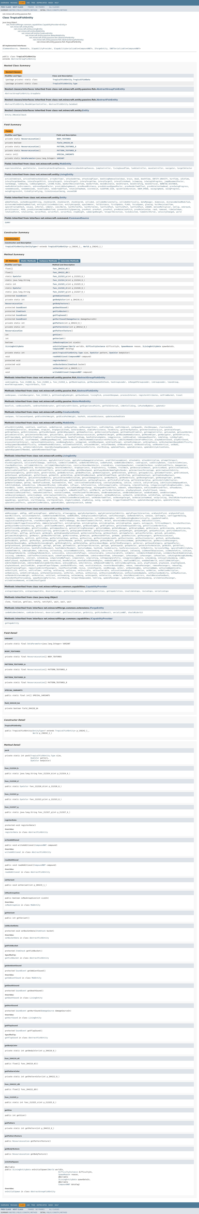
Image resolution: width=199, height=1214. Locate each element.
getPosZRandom (91, 541)
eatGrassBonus (78, 430)
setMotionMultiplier (168, 570)
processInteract (128, 395)
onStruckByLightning (125, 563)
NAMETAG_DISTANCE (168, 184)
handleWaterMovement (65, 548)
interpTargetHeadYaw (15, 181)
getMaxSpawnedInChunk (98, 382)
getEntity (88, 612)
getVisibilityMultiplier (165, 480)
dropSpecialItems (60, 430)
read (81, 565)
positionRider (28, 565)
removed (163, 209)
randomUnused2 (28, 189)
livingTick (95, 395)
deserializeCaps (54, 591)
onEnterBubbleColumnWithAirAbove (44, 563)
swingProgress (172, 189)
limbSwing (22, 184)
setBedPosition (75, 495)
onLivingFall (60, 490)
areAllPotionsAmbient (116, 460)
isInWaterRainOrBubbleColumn (177, 553)
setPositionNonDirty (158, 573)
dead (136, 179)
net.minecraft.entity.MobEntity (31, 31)
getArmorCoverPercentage (141, 470)
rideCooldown (175, 209)
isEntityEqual (121, 551)
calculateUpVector (31, 516)
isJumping (137, 181)
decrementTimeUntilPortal (89, 521)
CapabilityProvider (96, 586)
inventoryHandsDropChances (80, 168)
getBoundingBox (73, 526)
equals (136, 523)
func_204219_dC (60, 269)
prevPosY (97, 209)
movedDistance (107, 184)
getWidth (166, 546)
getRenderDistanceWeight (40, 543)
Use (28, 3)
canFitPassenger (117, 516)
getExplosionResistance (105, 531)
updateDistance (134, 447)
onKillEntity (85, 563)
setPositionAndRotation (111, 573)
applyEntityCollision (59, 460)
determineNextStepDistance (126, 521)
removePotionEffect (42, 493)
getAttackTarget (172, 430)
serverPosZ (66, 212)
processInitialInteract (16, 442)
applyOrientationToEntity (111, 513)
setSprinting (160, 497)
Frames (31, 7)
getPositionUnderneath (105, 538)
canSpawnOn (136, 427)
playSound (164, 563)
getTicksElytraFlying (118, 480)
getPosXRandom (172, 538)
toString (97, 578)
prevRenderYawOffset (135, 186)
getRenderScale (126, 478)
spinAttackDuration (126, 189)
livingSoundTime (121, 168)
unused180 (72, 191)
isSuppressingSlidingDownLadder (166, 485)
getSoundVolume (59, 480)
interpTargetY (71, 181)
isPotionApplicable (107, 485)
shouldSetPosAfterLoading (18, 578)
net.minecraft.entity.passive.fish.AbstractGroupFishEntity (58, 40)
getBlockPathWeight (44, 416)
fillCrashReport (163, 523)
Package (13, 3)
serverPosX (40, 212)
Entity (62, 25)
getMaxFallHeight (105, 435)
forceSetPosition (181, 523)
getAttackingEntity (14, 473)
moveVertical (151, 184)
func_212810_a (60, 382)
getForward (35, 533)
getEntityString (43, 531)
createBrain (107, 465)
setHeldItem (140, 495)
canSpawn (9, 416)
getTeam (57, 546)
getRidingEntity (63, 543)
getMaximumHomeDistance (128, 435)
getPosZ (78, 541)
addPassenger (11, 513)
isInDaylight (176, 437)
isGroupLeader (158, 382)
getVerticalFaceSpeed (55, 437)
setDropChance (150, 442)
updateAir (160, 406)
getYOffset (178, 546)
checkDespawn (150, 427)
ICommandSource (10, 49)
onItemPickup (11, 490)
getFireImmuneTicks (176, 531)
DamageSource (73, 319)
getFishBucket (60, 311)
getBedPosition (83, 473)
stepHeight (78, 212)
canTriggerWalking (177, 516)
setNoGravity (11, 573)
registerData (59, 360)
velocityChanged (166, 212)
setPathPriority (13, 447)
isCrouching (56, 551)
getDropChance (12, 432)
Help (57, 3)
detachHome (33, 430)
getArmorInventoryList (151, 430)
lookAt (20, 488)
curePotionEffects (164, 465)
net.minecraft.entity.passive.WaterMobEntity (45, 35)
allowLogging (69, 513)
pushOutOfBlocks (69, 565)
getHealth (54, 475)
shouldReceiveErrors (134, 575)
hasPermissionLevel (129, 548)
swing (97, 500)
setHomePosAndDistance (49, 445)
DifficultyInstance (95, 346)
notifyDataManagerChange (79, 488)
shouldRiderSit (135, 612)
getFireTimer (11, 533)
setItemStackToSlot (72, 445)
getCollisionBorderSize (154, 526)
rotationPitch (12, 212)
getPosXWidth (11, 541)
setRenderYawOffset (101, 497)
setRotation (38, 575)
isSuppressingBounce (133, 558)
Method (33, 10)
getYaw (27, 483)
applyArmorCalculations (35, 460)
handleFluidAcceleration (17, 548)
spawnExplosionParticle (83, 447)
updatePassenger (111, 578)
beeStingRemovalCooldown (112, 179)
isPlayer (74, 485)
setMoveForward (124, 445)
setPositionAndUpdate (135, 573)
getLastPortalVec (144, 533)
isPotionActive (88, 485)
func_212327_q (60, 292)
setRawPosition (178, 573)
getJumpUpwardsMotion (15, 478)
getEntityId (27, 531)
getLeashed (169, 432)
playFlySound (150, 563)
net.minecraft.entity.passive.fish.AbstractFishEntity (51, 38)
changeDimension (66, 518)
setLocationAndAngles (121, 570)
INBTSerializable (118, 49)
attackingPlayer (90, 179)
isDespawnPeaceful (147, 437)
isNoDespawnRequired (50, 440)
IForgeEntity (101, 49)
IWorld (72, 346)
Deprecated (42, 3)
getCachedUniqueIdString (128, 526)
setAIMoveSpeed (95, 442)
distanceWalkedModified (178, 202)
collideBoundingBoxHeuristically (132, 518)
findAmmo (112, 468)
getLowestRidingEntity (16, 536)
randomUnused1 (12, 189)
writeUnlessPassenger (164, 578)
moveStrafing (136, 184)
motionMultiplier (162, 207)
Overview (5, 3)
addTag (23, 513)
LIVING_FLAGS (54, 184)
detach (107, 521)
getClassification (72, 612)
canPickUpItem (106, 427)
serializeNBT (119, 612)
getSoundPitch (43, 480)
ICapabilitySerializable (66, 49)
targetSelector (184, 168)
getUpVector (131, 546)
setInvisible (84, 570)
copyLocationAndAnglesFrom (18, 521)
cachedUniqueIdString (30, 202)
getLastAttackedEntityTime (66, 478)
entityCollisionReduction (50, 204)
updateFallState (171, 500)
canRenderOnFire (135, 516)
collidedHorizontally (106, 202)
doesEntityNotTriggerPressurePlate (22, 523)
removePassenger (142, 565)
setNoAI (174, 445)
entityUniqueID (72, 204)
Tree (33, 3)
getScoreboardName (98, 543)
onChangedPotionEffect (105, 488)
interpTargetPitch (36, 181)
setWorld (117, 575)
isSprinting (92, 558)
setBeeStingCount (93, 495)
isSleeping (124, 485)
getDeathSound (60, 307)
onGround (185, 207)
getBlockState (119, 473)
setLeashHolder (91, 445)
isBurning (43, 551)
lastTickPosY (121, 207)
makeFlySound (11, 560)
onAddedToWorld (149, 560)
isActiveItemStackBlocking (87, 483)
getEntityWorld (60, 531)
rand (155, 209)
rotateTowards (94, 568)
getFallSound (40, 475)
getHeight (47, 533)
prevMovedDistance (87, 186)
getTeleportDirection (88, 546)
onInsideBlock (70, 563)
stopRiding (87, 500)
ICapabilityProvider (41, 49)
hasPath (81, 416)
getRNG (177, 478)
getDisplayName (136, 528)
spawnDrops (10, 500)
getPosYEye (35, 541)
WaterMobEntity (81, 401)
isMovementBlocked (46, 485)
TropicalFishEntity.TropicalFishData (71, 80)
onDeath (122, 488)
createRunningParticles (45, 521)
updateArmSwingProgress (149, 500)
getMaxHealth (110, 478)
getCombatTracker (163, 473)
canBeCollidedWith (67, 463)
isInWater (129, 553)
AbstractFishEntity (107, 100)
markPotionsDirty (33, 488)
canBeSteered (55, 427)
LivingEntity (66, 174)
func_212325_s (60, 284)
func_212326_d (60, 288)
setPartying (51, 497)
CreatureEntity (71, 412)
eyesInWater (88, 204)
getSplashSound (12, 546)
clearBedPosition (13, 465)
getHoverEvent (110, 533)
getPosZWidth (106, 541)
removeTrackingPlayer (15, 568)
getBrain (132, 473)
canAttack (30, 427)
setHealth (127, 495)
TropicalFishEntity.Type (65, 84)
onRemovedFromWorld (103, 563)
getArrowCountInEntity (167, 470)
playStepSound (178, 563)
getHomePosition (85, 432)
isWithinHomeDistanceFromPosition (135, 440)
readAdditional (60, 357)
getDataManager (119, 528)
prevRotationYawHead (157, 186)
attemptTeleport (169, 460)
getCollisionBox (40, 528)
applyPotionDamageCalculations (87, 460)
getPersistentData (14, 538)
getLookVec (169, 533)
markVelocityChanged (55, 488)
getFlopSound (59, 315)
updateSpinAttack (74, 503)
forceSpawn (137, 204)
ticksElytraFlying (33, 191)
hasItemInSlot (59, 483)
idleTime (184, 179)
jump (187, 485)
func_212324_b (60, 280)
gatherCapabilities (73, 591)
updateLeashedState (115, 416)
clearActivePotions (177, 463)
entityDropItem (72, 523)
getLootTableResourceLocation (80, 435)
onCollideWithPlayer (169, 560)
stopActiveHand (72, 500)
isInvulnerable (95, 553)
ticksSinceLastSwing (55, 191)
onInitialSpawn (60, 346)
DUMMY (7, 223)
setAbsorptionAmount (15, 495)
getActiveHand (160, 468)
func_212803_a (44, 382)
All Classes (54, 7)
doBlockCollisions (151, 521)
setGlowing (58, 570)
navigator (170, 168)
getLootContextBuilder (36, 435)
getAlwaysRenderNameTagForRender (110, 470)
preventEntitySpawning (68, 209)
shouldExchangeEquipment (57, 447)
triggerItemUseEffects (124, 500)
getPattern (58, 323)
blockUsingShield (13, 463)
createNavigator (26, 395)
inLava (29, 207)
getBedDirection (65, 473)
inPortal (39, 207)
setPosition (91, 573)
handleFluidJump (76, 437)
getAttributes (48, 473)
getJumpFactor (126, 533)
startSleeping (38, 500)
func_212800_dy (27, 382)
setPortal (68, 573)
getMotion (84, 536)
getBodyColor (59, 300)
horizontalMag (162, 548)
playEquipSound (133, 490)
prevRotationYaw (142, 209)
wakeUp (88, 503)
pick (140, 563)
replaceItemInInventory (42, 442)
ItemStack (21, 311)
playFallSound (150, 490)
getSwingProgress (96, 480)
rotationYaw (27, 212)
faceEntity (113, 430)
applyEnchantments (87, 513)
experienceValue (13, 168)
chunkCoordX (49, 202)
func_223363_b (43, 395)
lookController (138, 168)
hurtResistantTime (164, 204)
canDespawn (10, 395)
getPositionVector (144, 538)
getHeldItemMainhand (84, 475)
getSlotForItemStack (32, 437)
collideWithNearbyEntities (58, 465)
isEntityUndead (12, 485)
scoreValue (92, 189)
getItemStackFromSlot (131, 432)
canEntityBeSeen (157, 463)
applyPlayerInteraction (137, 513)
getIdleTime (124, 475)
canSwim (149, 516)
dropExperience (81, 468)
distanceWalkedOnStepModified (20, 204)
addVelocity (55, 513)
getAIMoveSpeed (84, 470)
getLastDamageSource (92, 478)
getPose (74, 538)
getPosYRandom (65, 541)
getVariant (58, 338)
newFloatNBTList (132, 560)
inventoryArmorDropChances (51, 168)
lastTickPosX (106, 207)
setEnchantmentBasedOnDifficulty (175, 442)
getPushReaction (143, 541)
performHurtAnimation (113, 490)
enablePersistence (96, 430)
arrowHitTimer (57, 179)
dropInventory (99, 468)
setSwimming (77, 575)
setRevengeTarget (121, 497)
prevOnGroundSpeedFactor (110, 186)
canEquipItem (70, 427)
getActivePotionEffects (41, 470)
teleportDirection (113, 212)
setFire (22, 570)
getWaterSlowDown (13, 483)
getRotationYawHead (14, 480)
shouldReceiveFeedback (157, 575)
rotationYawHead (77, 189)
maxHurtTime (92, 184)
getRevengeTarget (145, 478)
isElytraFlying (150, 483)
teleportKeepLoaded (81, 578)
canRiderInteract (35, 612)
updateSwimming (144, 578)
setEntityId (11, 570)
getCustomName (103, 528)
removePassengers (161, 565)
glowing (149, 204)
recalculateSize (93, 565)
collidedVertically (129, 202)
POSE (23, 209)
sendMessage (109, 568)
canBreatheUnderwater (43, 406)
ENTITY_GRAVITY (160, 179)
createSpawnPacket (124, 465)
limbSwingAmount (38, 184)
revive (82, 568)
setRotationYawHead (142, 497)
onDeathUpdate (135, 488)
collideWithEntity (33, 465)
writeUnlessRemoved (14, 580)
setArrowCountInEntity (54, 495)
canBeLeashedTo (23, 406)
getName (115, 536)
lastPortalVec (91, 207)
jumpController (103, 168)
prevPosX (86, 209)
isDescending (92, 551)
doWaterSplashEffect (52, 523)
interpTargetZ (105, 181)
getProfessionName (124, 541)
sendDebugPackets (64, 442)
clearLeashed (165, 427)
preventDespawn (110, 395)
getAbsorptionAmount (140, 468)
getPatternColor (61, 327)
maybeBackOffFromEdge (30, 560)
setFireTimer (34, 570)
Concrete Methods (70, 261)
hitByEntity (147, 548)
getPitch (29, 538)
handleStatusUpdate (96, 437)
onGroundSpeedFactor (43, 186)
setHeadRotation (112, 495)
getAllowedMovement (54, 526)
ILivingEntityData (14, 346)
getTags (47, 546)
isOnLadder (62, 485)
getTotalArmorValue (141, 480)
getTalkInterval (110, 406)
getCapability (146, 473)
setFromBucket (167, 395)
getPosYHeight (49, 541)
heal (70, 483)
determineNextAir (63, 468)
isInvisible (58, 553)
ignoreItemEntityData (181, 548)
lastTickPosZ (136, 207)
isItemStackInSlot (14, 440)
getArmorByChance (129, 430)
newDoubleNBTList (113, 560)
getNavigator (164, 435)
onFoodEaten (175, 488)
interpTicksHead (122, 181)
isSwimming (150, 558)
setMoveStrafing (142, 445)
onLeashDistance (95, 416)
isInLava (187, 551)
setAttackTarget (113, 442)
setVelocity (105, 575)
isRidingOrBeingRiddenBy (180, 556)
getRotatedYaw (80, 543)
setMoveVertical (161, 445)
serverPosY (53, 212)
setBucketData (60, 364)
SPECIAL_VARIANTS (65, 154)
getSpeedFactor (171, 543)
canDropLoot (141, 463)
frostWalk (123, 468)
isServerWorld (70, 440)
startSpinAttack (55, 500)
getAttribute (32, 473)
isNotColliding (127, 406)
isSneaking (42, 558)
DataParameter (28, 158)
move (45, 560)
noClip (176, 207)
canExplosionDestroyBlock (93, 516)
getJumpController (153, 432)
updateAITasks (118, 447)
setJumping (167, 495)
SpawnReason (127, 346)
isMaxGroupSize (60, 342)
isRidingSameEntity (14, 558)
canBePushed (106, 463)
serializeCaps (162, 591)
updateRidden (57, 503)
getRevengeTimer (164, 478)
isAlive (127, 483)
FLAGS (127, 204)
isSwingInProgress (153, 181)
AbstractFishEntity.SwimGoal (63, 104)
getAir (39, 526)
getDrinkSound (181, 473)
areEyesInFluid (159, 513)
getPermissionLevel (163, 536)
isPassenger (118, 556)
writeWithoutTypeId (36, 580)
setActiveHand (34, 495)
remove (162, 490)
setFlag (47, 570)
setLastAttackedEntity (16, 497)
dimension (159, 202)
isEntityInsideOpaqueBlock (173, 483)
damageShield (26, 468)
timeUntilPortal (148, 212)
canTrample (160, 516)
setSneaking (63, 575)
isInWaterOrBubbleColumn (149, 553)
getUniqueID (117, 546)
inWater (49, 207)
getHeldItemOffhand (106, 475)
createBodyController (15, 430)
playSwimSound (12, 565)
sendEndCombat (151, 493)
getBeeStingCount (101, 473)
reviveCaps (147, 591)
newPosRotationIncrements (18, 186)
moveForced (55, 560)
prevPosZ (107, 209)
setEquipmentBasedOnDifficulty (20, 445)
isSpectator (78, 558)
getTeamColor (69, 546)
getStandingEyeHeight (62, 395)
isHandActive (28, 485)
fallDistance (102, 204)
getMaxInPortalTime (51, 536)
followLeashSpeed (24, 416)
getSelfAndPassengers (120, 543)
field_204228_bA (65, 143)
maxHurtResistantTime (73, 184)
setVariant (58, 368)
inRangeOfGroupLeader (138, 382)
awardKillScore (12, 516)
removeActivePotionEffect (18, 493)
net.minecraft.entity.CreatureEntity (37, 33)
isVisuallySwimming (167, 558)
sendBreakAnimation (111, 493)
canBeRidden (73, 516)
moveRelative (69, 560)
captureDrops (34, 518)
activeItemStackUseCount (35, 179)
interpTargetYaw (88, 181)
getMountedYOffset (101, 536)
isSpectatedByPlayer (60, 558)
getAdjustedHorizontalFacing (19, 526)
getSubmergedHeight (31, 546)
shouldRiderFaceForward (180, 497)
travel (179, 395)
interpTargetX (55, 181)
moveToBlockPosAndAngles (90, 560)
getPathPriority (181, 435)
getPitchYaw (42, 538)
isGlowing (135, 551)
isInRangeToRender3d (15, 553)
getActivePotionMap (64, 470)
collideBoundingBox (104, 518)
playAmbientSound (163, 440)
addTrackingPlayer (37, 513)
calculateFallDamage (34, 463)
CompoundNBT (85, 49)
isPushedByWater (146, 406)
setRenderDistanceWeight (17, 575)
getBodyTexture (60, 304)
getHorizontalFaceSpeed (106, 432)
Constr (26, 10)
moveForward (122, 184)
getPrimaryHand (12, 437)
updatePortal (128, 578)
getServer (138, 543)
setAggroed (81, 442)
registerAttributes (148, 395)
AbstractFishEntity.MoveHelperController (26, 104)
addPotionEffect (13, 460)
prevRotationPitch (123, 209)
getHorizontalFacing (91, 533)
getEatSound (11, 475)
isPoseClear (159, 556)
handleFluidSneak (41, 483)
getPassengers (145, 536)
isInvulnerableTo (114, 553)
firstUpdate (117, 204)
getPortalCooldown (59, 538)
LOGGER (148, 207)
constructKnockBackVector (86, 465)
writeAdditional (61, 372)
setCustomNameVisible (169, 568)
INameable (24, 49)
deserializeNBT (53, 612)
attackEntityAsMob (14, 427)
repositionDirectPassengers (42, 568)
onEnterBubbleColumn (15, 563)
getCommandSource (58, 528)
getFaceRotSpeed (47, 432)
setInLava (71, 570)
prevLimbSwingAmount (65, 186)
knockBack (10, 488)
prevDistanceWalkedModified (41, 209)
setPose (79, 573)
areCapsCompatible (14, 591)
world (178, 212)
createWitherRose (144, 465)
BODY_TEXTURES (64, 139)
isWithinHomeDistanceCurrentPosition (97, 440)
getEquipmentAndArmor (81, 531)
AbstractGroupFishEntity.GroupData (22, 93)
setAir (120, 568)
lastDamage (10, 184)
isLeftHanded (31, 440)
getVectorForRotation (149, 546)
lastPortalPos (75, 207)
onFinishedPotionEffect (156, 488)
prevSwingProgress (179, 186)
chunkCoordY (63, 202)
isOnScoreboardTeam (100, 556)
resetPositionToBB (67, 568)
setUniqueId (91, 575)
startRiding (103, 447)
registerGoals (32, 384)
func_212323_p (60, 276)
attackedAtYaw (73, 179)
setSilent (50, 575)
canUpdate (10, 518)
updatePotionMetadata (38, 503)
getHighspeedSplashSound (66, 533)
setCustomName (150, 568)
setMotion (139, 570)
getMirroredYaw (70, 536)
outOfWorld (94, 490)
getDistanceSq (167, 528)
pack (55, 353)
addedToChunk (11, 202)
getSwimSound (82, 395)
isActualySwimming (112, 483)
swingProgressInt (13, 191)
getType (105, 546)
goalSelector (29, 168)
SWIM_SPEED (143, 189)
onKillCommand (45, 490)
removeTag (176, 565)
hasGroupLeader (118, 382)
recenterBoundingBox (113, 565)
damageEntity (11, 468)
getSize (56, 335)
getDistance (152, 528)
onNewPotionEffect (78, 490)
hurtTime (174, 179)
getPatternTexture (62, 331)
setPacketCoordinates (51, 573)
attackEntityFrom (150, 460)
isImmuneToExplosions (152, 551)
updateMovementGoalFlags (44, 450)
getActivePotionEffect (16, 470)
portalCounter (12, 209)
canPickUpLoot (122, 427)
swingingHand (156, 189)
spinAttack (23, 500)
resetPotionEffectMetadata (85, 493)
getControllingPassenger (81, 528)
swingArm (106, 500)
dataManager (147, 202)
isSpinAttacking (140, 485)
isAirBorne (60, 207)
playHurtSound (181, 440)
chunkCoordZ (77, 202)
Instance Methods (48, 261)
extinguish (147, 523)
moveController (155, 168)
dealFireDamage (67, 521)
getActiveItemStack (178, 468)
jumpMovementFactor (174, 181)
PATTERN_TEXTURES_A (66, 147)
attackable (134, 460)
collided (89, 202)
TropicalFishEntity (15, 247)
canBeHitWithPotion (88, 463)
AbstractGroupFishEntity (23, 59)
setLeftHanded (108, 445)
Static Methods (28, 261)
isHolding (163, 437)
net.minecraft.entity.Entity (21, 27)
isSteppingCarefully (110, 558)
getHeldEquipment (65, 432)
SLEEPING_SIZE (107, 189)
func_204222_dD (60, 272)
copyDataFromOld (160, 518)
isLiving (9, 556)
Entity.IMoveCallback (15, 115)
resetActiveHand (62, 493)
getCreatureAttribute (67, 406)
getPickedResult (103, 612)
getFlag (23, 533)
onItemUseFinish (28, 490)
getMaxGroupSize (77, 382)
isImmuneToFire (172, 551)
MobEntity (65, 164)
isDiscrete (106, 551)
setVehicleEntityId (32, 447)
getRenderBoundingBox (15, 543)
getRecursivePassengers (165, 541)
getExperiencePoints (90, 406)
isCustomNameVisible (74, 551)
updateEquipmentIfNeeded (17, 450)
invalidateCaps (132, 591)
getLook (158, 533)
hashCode (98, 548)
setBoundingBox (133, 568)
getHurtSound (59, 319)
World (86, 247)
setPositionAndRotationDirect (74, 497)
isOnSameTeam (82, 556)
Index (50, 3)
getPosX (159, 538)
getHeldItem (66, 475)
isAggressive (114, 437)
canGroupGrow (11, 382)
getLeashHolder (184, 432)
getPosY (23, 541)
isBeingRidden (29, 551)
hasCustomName (85, 548)
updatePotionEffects (15, 503)
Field (19, 10)
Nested (12, 10)
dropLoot (45, 430)
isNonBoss (20, 556)
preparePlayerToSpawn (48, 565)
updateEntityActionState (156, 447)
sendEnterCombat (168, 493)
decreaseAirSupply (44, 468)
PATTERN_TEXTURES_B (66, 150)
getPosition (86, 538)
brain (129, 179)
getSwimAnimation (77, 480)
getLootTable (56, 435)
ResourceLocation (29, 139)
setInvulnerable (101, 570)
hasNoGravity (110, 548)
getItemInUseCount (141, 475)
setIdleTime (154, 495)
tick (43, 384)
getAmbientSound (61, 296)
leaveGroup (173, 382)
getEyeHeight (25, 475)
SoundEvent (21, 296)
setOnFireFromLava (29, 573)
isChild (137, 483)
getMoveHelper (149, 435)
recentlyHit (43, 189)
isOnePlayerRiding (64, 556)
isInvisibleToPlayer (76, 553)
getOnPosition (129, 536)
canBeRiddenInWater (123, 463)
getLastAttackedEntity (39, 478)
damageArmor (181, 465)
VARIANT (60, 158)
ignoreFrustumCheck (14, 207)
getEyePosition (156, 531)
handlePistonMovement (42, 548)
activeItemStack (13, 179)
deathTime (146, 179)
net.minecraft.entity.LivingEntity (28, 29)
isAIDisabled (129, 437)
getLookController (14, 435)
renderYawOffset (59, 189)
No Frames (40, 7)
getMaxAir (34, 536)
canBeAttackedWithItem (53, 516)
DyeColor (17, 276)
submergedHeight (94, 212)
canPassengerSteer (88, 427)
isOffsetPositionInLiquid (40, 556)
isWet (182, 558)
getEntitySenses (29, 432)
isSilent (30, 558)
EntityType (31, 247)
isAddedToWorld (12, 551)
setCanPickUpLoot (132, 442)
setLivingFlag (37, 497)
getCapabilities (115, 591)
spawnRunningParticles (44, 578)
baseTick (9, 406)
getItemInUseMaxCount (163, 475)
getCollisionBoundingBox (17, 528)
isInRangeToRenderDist (38, 553)
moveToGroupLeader (14, 384)
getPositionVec (125, 538)
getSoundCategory (153, 543)
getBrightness (107, 526)
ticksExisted (131, 212)
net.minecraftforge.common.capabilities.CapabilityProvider (32, 25)
